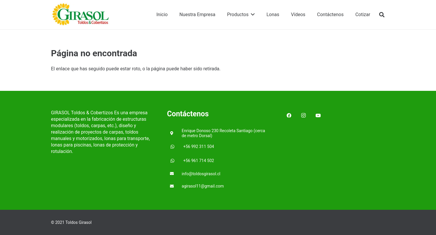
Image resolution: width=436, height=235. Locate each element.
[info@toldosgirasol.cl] (174, 174)
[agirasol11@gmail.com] (174, 186)
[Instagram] (303, 115)
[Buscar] (382, 14)
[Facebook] (289, 115)
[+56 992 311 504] (175, 146)
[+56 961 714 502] (175, 160)
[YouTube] (318, 115)
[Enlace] (81, 14)
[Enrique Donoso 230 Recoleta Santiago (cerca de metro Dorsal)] (174, 133)
